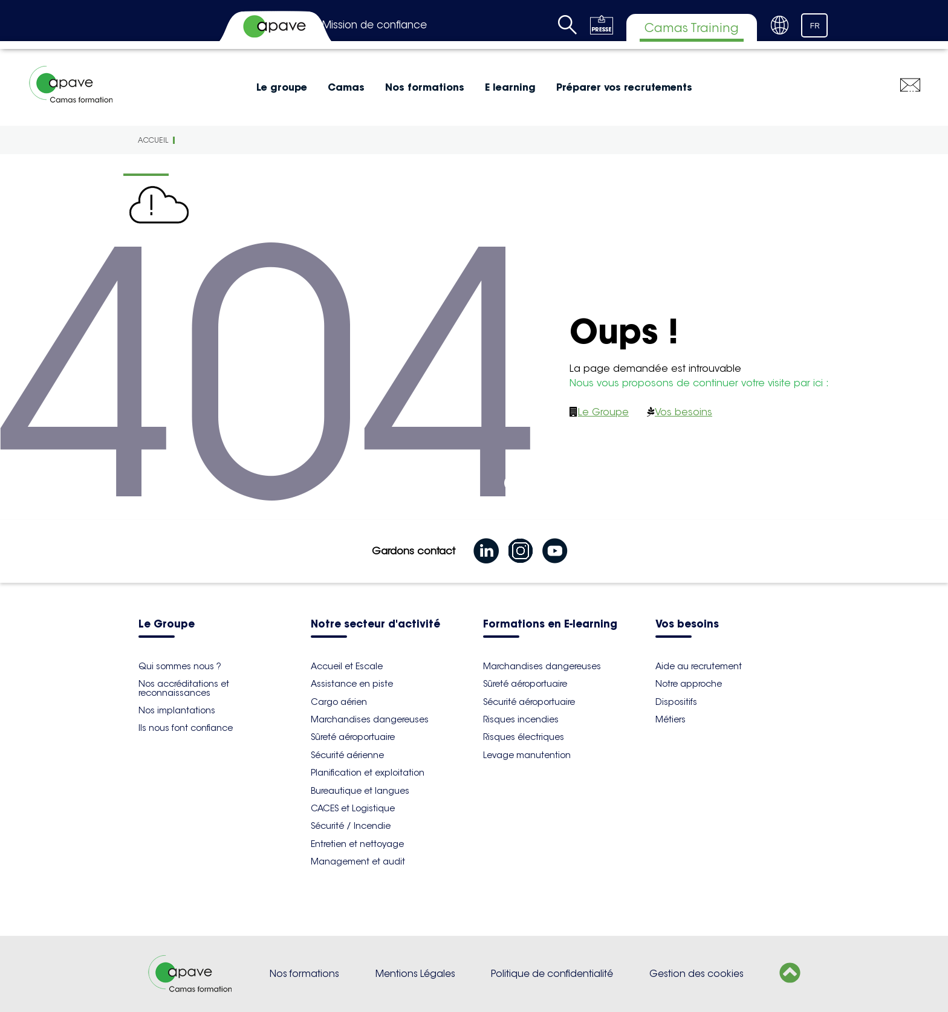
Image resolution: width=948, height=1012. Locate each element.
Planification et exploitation (367, 772)
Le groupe (281, 87)
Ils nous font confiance (185, 727)
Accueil (153, 139)
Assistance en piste (352, 683)
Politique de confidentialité (552, 973)
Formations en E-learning (550, 625)
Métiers (670, 719)
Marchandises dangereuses (370, 719)
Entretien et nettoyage (357, 843)
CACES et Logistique (353, 808)
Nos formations (424, 87)
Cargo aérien (339, 701)
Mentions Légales (415, 973)
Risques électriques (523, 736)
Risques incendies (521, 719)
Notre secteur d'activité (375, 625)
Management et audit (358, 861)
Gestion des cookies (696, 973)
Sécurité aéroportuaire (529, 701)
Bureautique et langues (360, 790)
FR (815, 26)
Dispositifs (676, 701)
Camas (346, 87)
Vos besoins (683, 412)
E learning (510, 87)
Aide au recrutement (698, 666)
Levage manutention (527, 755)
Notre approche (688, 683)
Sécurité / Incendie (351, 825)
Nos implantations (176, 710)
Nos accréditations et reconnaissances (183, 688)
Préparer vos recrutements (624, 87)
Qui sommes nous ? (179, 666)
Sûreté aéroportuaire (353, 736)
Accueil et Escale (347, 666)
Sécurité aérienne (347, 755)
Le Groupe (603, 412)
